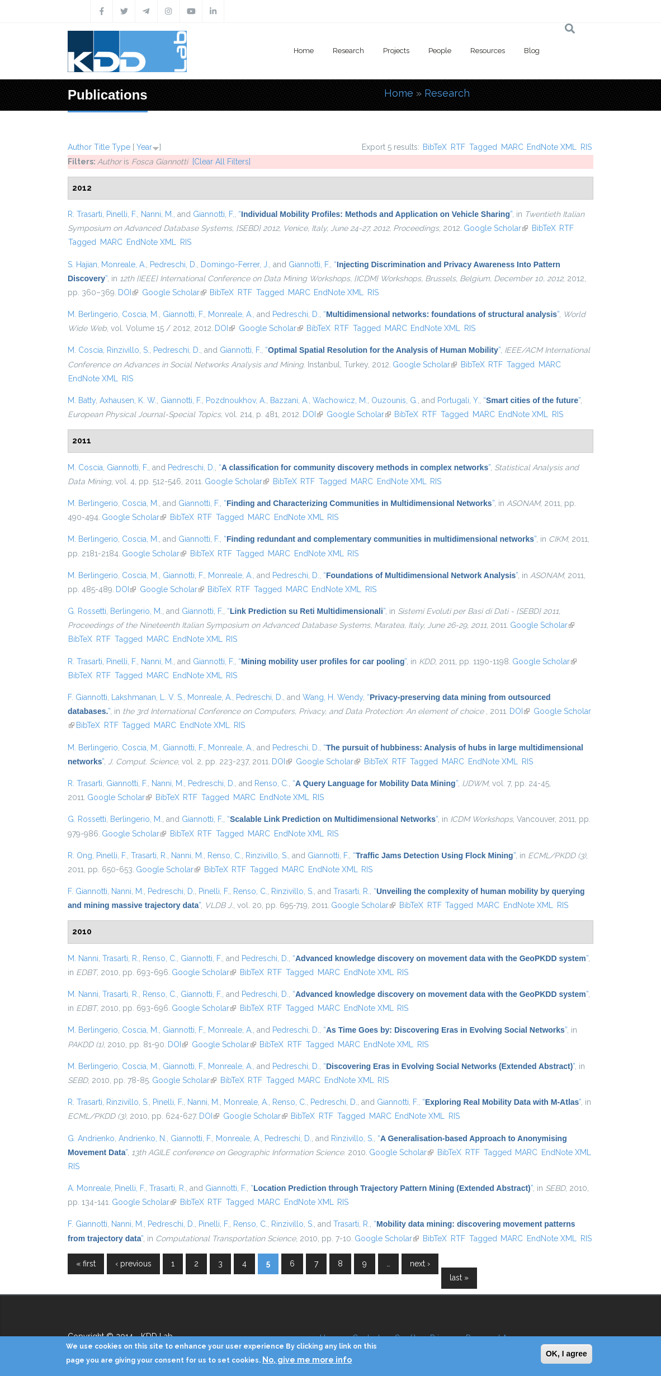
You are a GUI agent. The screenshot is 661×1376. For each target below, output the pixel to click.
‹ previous (133, 1263)
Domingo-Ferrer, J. (235, 264)
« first (86, 1263)
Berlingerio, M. (136, 611)
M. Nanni (83, 958)
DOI (128, 292)
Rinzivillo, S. (128, 350)
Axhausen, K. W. (128, 400)
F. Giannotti (87, 697)
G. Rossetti (87, 611)
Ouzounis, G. (394, 400)
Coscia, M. (140, 314)
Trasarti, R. (149, 855)
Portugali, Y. (458, 400)
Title (102, 147)
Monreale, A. (123, 264)
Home (304, 50)
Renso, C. (271, 783)
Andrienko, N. (143, 1138)
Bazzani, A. (289, 400)
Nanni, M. (157, 214)
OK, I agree (566, 1353)
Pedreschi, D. (173, 264)
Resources (487, 50)
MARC (512, 147)
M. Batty (82, 400)
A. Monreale (89, 1188)
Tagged (483, 147)
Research (348, 50)
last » (459, 1277)
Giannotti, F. (213, 214)
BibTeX (435, 147)
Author (80, 147)
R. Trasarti (85, 214)
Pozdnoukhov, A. (236, 400)
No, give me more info (307, 1359)
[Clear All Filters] (221, 161)
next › (420, 1263)
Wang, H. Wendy (333, 697)
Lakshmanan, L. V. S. (147, 697)
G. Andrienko (91, 1138)
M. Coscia (85, 350)
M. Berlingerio (93, 314)
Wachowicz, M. (340, 400)
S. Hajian (82, 264)
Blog (532, 50)
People (439, 50)
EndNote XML (552, 147)
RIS (586, 147)
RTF (458, 147)
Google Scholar (496, 228)
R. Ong (80, 855)
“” (375, 214)
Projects (396, 50)
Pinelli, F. (121, 214)
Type (121, 147)
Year (144, 147)
